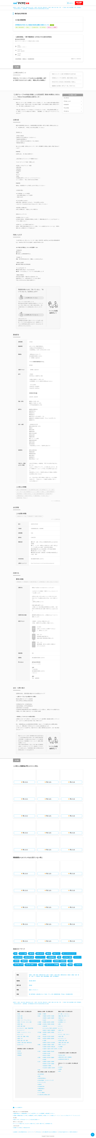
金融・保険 (61, 1036)
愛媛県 (52, 1057)
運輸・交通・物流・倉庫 (64, 1042)
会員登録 (79, 3)
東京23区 (55, 1028)
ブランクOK (50, 994)
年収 (26, 1115)
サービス (60, 1026)
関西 (39, 1044)
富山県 (44, 1036)
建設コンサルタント (33, 989)
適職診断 (31, 1115)
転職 (15, 1119)
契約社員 (20, 1053)
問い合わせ (39, 1131)
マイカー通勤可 (41, 1092)
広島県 (44, 1053)
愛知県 (52, 1038)
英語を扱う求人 (27, 1127)
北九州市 (45, 1067)
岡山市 (44, 1055)
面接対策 (40, 1115)
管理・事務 (20, 1018)
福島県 (52, 1018)
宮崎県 (52, 1063)
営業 (19, 1013)
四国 (39, 1057)
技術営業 (17, 961)
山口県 (48, 1053)
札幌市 (44, 1013)
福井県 (52, 1036)
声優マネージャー (47, 961)
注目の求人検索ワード (31, 964)
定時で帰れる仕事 (19, 964)
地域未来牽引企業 (29, 957)
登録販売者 (24, 961)
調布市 (34, 980)
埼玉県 (44, 1024)
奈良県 (48, 1046)
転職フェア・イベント (55, 1115)
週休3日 (48, 953)
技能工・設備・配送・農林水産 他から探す (25, 7)
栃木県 (48, 1022)
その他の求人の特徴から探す (44, 1094)
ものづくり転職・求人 (30, 1123)
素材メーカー (61, 1018)
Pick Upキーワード (25, 1119)
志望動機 (42, 1113)
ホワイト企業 (23, 953)
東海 (39, 1038)
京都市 (44, 1048)
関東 (59, 957)
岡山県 (52, 1051)
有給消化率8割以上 (42, 1078)
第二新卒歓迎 (32, 994)
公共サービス (20, 1044)
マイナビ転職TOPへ (19, 1107)
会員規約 (15, 1131)
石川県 (48, 1036)
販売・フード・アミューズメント (24, 1020)
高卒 (60, 1071)
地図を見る (35, 672)
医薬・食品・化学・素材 (23, 1040)
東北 (39, 1016)
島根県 (48, 1051)
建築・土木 (20, 1038)
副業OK (39, 1084)
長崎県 (52, 1061)
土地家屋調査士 (51, 957)
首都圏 (39, 1024)
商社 (60, 1024)
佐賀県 (48, 1061)
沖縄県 (49, 1065)
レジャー (60, 1028)
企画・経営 (20, 1016)
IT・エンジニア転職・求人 (19, 1123)
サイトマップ (32, 1131)
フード (60, 1032)
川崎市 (48, 1030)
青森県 (44, 1016)
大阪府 (52, 1044)
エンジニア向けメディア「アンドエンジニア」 (71, 1115)
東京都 (30, 980)
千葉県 (48, 1024)
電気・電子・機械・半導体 (23, 1036)
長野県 (52, 1032)
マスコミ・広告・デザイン (64, 1034)
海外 (39, 1069)
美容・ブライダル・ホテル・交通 (24, 1022)
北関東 (39, 1022)
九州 (39, 1061)
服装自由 (40, 1090)
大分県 (48, 1063)
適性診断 (47, 1113)
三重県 (44, 1040)
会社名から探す (62, 1055)
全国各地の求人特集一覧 (64, 1059)
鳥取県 (44, 1051)
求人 (18, 1119)
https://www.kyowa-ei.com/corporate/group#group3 (42, 563)
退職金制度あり (41, 1088)
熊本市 (53, 1067)
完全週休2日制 (69, 994)
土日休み (60, 1067)
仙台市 (44, 1020)
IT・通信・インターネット (64, 1013)
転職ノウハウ (46, 1115)
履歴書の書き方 (17, 1113)
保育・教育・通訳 (21, 1026)
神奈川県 (45, 1026)
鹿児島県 (45, 1065)
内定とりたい (56, 953)
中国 (39, 1051)
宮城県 (52, 1016)
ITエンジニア (20, 1034)
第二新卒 (63, 964)
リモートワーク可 (42, 1082)
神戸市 (56, 1048)
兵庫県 (44, 1046)
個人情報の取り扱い (23, 1131)
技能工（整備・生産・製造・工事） (55, 7)
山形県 (48, 1018)
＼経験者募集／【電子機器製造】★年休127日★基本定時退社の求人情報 (35, 8)
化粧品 (70, 961)
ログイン (71, 3)
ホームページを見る (37, 663)
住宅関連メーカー (62, 1020)
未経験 (70, 964)
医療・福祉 (20, 1024)
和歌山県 (53, 1046)
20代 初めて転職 (67, 957)
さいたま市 (45, 1028)
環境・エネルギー (62, 1044)
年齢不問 (31, 953)
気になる (25, 782)
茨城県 (44, 1022)
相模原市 (53, 1030)
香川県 (48, 1057)
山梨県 (48, 1032)
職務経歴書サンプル (26, 1113)
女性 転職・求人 (40, 1123)
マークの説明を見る (56, 500)
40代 (16, 953)
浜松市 (48, 1042)
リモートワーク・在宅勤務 (52, 964)
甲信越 (39, 1032)
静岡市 (44, 1042)
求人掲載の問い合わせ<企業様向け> (50, 1131)
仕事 (36, 1115)
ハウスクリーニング (34, 961)
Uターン (53, 1113)
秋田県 (44, 1018)
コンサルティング (62, 1038)
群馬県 (52, 1022)
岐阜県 (44, 1038)
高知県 (44, 1059)
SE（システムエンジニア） (69, 953)
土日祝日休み (78, 964)
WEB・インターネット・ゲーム (24, 1032)
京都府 (48, 1044)
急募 (39, 1076)
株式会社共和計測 (17, 8)
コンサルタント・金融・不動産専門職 (25, 1028)
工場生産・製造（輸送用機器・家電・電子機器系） (72, 7)
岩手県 (48, 1016)
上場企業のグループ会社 (41, 994)
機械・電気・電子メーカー (64, 1016)
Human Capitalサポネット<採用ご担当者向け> (68, 1131)
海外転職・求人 (49, 1123)
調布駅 (30, 985)
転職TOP (14, 7)
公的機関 (60, 1046)
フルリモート (77, 957)
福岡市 (49, 1067)
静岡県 (48, 1038)
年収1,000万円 (40, 953)
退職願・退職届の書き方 (19, 1115)
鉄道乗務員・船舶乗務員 (60, 961)
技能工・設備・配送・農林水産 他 (41, 7)
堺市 (52, 1048)
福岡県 (44, 1061)
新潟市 (44, 1034)
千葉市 (50, 1028)
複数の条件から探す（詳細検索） (65, 1057)
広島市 (48, 1055)
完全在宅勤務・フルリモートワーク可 (45, 1080)
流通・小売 (61, 1030)
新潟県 (44, 1032)
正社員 (41, 964)
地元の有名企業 (18, 957)
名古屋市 (53, 1042)
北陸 (39, 1036)
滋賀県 (44, 1044)
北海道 (39, 1013)
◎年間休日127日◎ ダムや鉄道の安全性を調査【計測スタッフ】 (32, 25)
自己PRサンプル (35, 1113)
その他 (60, 1048)
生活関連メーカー (62, 1022)
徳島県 (44, 1057)
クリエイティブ (21, 1030)
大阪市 (48, 1048)
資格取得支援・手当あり (59, 994)
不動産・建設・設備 (63, 1040)
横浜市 (44, 1030)
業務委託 (20, 1055)
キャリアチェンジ (40, 957)
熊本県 (44, 1063)
